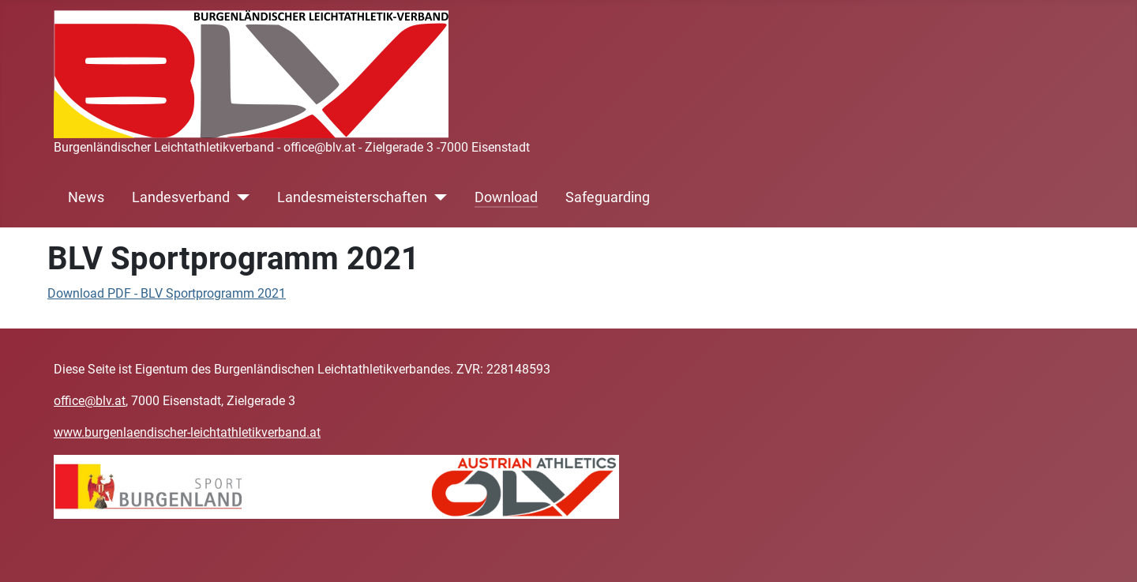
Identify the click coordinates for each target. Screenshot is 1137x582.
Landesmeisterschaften (352, 197)
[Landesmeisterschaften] (437, 197)
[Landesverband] (240, 197)
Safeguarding (607, 197)
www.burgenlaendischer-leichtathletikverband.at (187, 432)
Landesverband (181, 197)
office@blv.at (90, 400)
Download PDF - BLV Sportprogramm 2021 (166, 293)
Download (506, 197)
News (86, 197)
